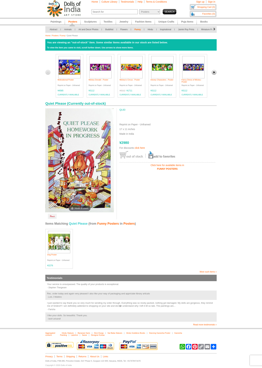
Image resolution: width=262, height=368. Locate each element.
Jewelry (123, 21)
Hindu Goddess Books (135, 333)
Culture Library (109, 1)
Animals (68, 29)
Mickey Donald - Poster (98, 80)
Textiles (108, 21)
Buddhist (109, 29)
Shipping (70, 356)
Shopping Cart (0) (206, 7)
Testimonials (127, 1)
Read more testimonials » (205, 324)
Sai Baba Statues (114, 333)
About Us (94, 356)
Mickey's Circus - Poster (130, 80)
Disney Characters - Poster (162, 80)
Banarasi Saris (84, 333)
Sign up (200, 1)
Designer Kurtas (98, 335)
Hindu (150, 29)
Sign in (211, 1)
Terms (59, 356)
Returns (83, 356)
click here (140, 147)
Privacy (49, 356)
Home (95, 1)
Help (140, 1)
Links (105, 356)
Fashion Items (143, 21)
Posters (55, 35)
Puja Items (187, 21)
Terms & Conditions (156, 1)
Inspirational (165, 29)
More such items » (208, 272)
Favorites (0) (208, 13)
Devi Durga (98, 333)
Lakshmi (74, 335)
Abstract (53, 29)
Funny (137, 29)
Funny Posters (108, 223)
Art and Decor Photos (88, 29)
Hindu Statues (68, 333)
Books (204, 21)
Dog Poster (52, 255)
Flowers (124, 29)
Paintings (56, 21)
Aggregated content (50, 334)
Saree (84, 335)
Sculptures (90, 21)
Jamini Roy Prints (186, 29)
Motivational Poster (66, 80)
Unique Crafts (166, 21)
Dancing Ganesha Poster (159, 333)
